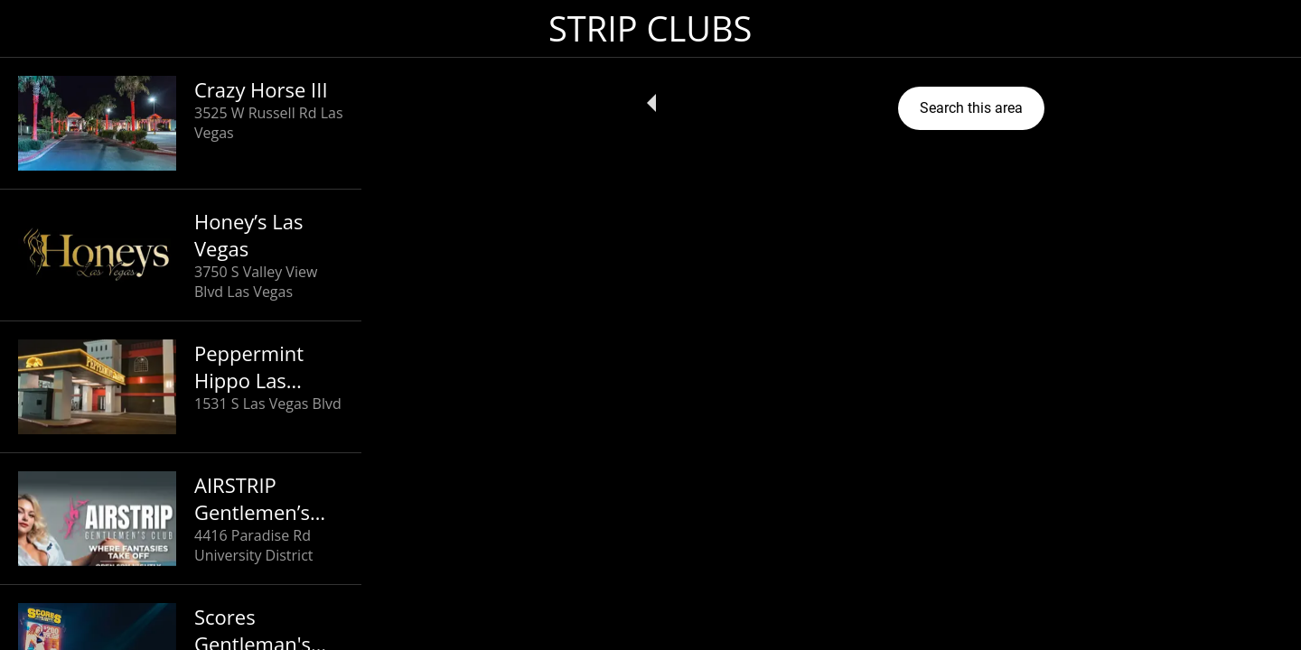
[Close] (36, 29)
